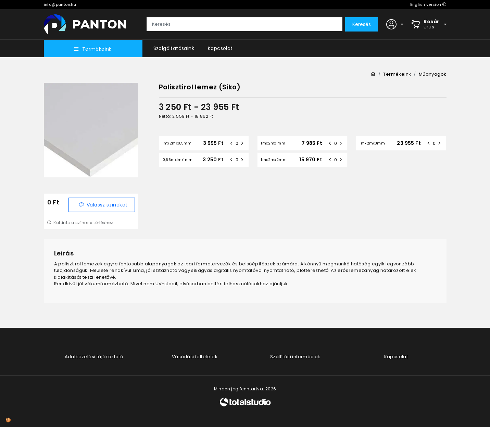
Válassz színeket (103, 204)
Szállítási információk (295, 356)
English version (428, 4)
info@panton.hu (60, 4)
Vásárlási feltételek (194, 356)
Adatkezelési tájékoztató (94, 356)
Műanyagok (433, 74)
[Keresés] (244, 24)
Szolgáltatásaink (173, 48)
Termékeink (92, 49)
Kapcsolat (220, 48)
